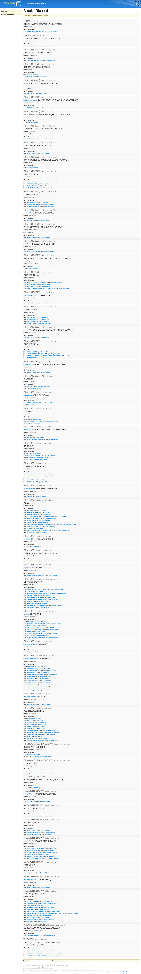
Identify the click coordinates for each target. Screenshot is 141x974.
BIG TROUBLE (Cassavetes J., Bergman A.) (39, 524)
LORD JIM (29, 76)
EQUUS (29, 437)
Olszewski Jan (27, 212)
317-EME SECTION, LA (33, 852)
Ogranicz (34, 15)
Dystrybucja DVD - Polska (34, 718)
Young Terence (65, 288)
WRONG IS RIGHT (32, 520)
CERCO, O (29, 386)
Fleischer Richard (44, 186)
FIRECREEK (30, 678)
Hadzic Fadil (40, 905)
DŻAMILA (29, 323)
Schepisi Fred (56, 732)
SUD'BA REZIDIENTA (32, 357)
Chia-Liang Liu (62, 516)
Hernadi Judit (36, 423)
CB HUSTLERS (31, 532)
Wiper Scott (47, 738)
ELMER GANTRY (31, 684)
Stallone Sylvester (42, 480)
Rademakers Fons (45, 676)
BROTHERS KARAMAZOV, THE (35, 31)
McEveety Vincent (43, 678)
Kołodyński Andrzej (29, 794)
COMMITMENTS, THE (32, 668)
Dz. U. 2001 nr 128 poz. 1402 (89, 967)
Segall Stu (43, 532)
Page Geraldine (46, 756)
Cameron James (40, 728)
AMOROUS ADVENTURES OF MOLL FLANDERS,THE (41, 288)
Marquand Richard (49, 476)
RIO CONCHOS (31, 607)
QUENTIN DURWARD (32, 188)
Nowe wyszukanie (43, 15)
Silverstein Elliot (43, 854)
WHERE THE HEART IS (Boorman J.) (37, 686)
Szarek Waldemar (50, 474)
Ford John (45, 603)
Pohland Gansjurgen (47, 915)
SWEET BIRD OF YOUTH (33, 204)
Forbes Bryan (55, 599)
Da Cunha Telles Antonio (44, 386)
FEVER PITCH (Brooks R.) (34, 455)
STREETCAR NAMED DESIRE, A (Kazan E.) (38, 954)
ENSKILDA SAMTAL (32, 672)
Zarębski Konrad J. (29, 488)
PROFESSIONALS (32, 139)
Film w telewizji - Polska (33, 621)
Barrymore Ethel (57, 773)
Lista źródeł (27, 15)
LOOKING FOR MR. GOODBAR (35, 421)
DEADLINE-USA (31, 317)
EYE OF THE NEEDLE (33, 476)
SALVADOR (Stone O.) (33, 690)
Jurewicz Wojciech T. (29, 539)
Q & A (28, 591)
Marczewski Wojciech (53, 629)
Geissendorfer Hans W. (42, 635)
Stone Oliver (47, 690)
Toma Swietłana (37, 419)
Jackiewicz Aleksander (30, 100)
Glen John (45, 482)
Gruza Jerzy (36, 873)
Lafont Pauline (37, 453)
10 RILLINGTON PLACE (33, 526)
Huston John (52, 856)
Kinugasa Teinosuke (44, 601)
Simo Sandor (45, 319)
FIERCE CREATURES (32, 732)
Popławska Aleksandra (43, 323)
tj (23, 614)
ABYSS (29, 728)
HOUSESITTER (31, 726)
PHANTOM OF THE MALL (34, 518)
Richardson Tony (42, 722)
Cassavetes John (60, 524)
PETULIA (29, 631)
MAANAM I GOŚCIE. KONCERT (35, 740)
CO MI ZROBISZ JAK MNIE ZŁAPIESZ (37, 956)
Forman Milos (52, 848)
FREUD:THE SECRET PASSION (35, 856)
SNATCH (29, 720)
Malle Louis (43, 625)
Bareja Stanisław (57, 956)
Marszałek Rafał (28, 295)
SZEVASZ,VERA (31, 202)
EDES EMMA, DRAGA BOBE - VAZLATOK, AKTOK (40, 593)
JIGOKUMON (30, 601)
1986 (50, 457)
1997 (45, 621)
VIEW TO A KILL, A (32, 482)
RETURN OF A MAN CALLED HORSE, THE (38, 589)
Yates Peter (40, 736)
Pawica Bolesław (53, 740)
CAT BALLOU (30, 854)
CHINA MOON (30, 724)
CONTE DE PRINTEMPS (33, 688)
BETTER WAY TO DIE (32, 738)
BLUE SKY (30, 722)
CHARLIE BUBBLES (32, 321)
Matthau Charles (47, 682)
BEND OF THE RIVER (32, 680)
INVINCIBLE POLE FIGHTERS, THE (43, 516)
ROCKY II (29, 480)
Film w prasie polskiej (7, 14)
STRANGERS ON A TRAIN (34, 734)
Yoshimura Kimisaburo (52, 858)
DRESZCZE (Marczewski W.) (34, 629)
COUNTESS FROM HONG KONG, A (36, 354)
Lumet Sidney (40, 437)
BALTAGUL (30, 921)
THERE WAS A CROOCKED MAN (36, 623)
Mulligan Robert (45, 514)
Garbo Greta (36, 459)
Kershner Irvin (59, 589)
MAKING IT (30, 522)
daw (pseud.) (33, 658)
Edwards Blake (51, 952)
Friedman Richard (51, 518)
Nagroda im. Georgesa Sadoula (37, 457)
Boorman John (56, 686)
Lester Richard (41, 631)
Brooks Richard (53, 31)
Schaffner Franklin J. (58, 282)
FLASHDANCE (31, 510)
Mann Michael (47, 680)
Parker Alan (47, 668)
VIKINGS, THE (30, 186)
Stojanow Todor (55, 182)
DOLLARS (29, 478)
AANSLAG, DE (31, 676)
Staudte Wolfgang (44, 909)
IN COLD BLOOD (31, 153)
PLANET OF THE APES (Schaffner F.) (37, 282)
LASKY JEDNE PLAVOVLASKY (35, 848)
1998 (45, 666)
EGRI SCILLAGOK (32, 286)
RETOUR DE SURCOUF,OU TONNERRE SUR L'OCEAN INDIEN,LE (45, 356)
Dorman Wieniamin (48, 357)
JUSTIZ (29, 635)
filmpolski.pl (40, 967)
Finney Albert (46, 321)
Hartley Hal (51, 627)
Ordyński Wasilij (50, 832)
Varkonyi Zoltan (46, 286)
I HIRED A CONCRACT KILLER (35, 674)
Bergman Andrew (71, 524)
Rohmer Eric (48, 688)
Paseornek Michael (43, 522)
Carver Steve (39, 528)
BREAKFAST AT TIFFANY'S (34, 952)
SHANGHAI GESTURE (33, 670)
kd (26, 614)
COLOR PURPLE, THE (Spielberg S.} (37, 605)
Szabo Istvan (62, 593)
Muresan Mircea (42, 921)
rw (28, 614)
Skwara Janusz (28, 429)
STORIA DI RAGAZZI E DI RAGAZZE (36, 633)
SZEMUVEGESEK (31, 319)
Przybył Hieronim (47, 901)
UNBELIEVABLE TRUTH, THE (35, 627)
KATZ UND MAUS (31, 915)
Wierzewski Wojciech (29, 879)
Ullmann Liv (46, 672)
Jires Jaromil (48, 834)
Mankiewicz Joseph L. (56, 623)
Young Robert (47, 732)
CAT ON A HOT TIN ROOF (34, 46)
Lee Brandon (43, 459)
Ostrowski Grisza (45, 182)
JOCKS (29, 528)
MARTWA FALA (31, 903)
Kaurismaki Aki (53, 674)
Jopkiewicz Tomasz (29, 644)
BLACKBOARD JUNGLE (33, 402)
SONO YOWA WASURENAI (34, 858)
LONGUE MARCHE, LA (33, 206)
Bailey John (42, 724)
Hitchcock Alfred (50, 734)
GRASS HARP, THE (32, 682)
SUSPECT (29, 736)
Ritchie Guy (40, 720)
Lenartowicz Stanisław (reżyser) (49, 903)
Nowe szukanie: (28, 961)
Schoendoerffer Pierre (50, 852)
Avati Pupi (54, 633)
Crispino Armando (49, 919)
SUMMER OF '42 (31, 514)
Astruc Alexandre (49, 206)
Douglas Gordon (44, 607)
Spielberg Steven (56, 605)
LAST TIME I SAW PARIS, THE (35, 561)
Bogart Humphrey (47, 773)
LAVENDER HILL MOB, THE (34, 597)
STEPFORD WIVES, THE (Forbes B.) (36, 599)
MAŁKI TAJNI (30, 909)
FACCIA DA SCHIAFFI (33, 919)
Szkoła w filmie (31, 404)
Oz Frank (42, 726)
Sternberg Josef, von (50, 670)
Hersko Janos (44, 202)
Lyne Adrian (43, 510)
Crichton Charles (51, 597)
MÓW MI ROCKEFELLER (33, 474)
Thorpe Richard (47, 188)
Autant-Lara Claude (64, 530)
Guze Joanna (27, 244)
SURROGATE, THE (32, 512)
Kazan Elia (58, 954)
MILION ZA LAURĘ (32, 901)
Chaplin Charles (55, 354)
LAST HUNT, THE (31, 184)
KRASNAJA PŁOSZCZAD (33, 832)
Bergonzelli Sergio (73, 356)
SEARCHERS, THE (32, 603)
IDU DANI (29, 905)
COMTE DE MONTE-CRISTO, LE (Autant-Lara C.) (40, 530)
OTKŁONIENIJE (31, 182)
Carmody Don (46, 512)
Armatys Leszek (28, 395)
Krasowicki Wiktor (29, 841)
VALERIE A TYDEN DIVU (33, 834)
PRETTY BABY (31, 625)
